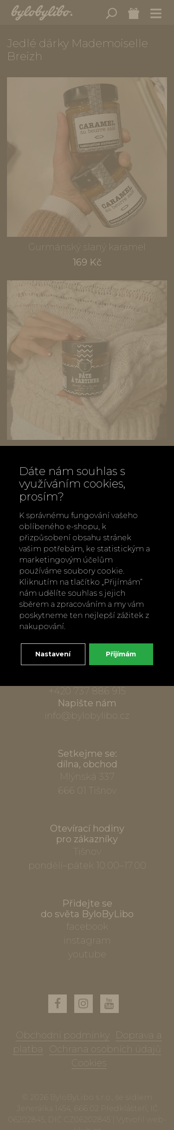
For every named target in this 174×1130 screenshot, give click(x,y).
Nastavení (53, 654)
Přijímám (121, 654)
